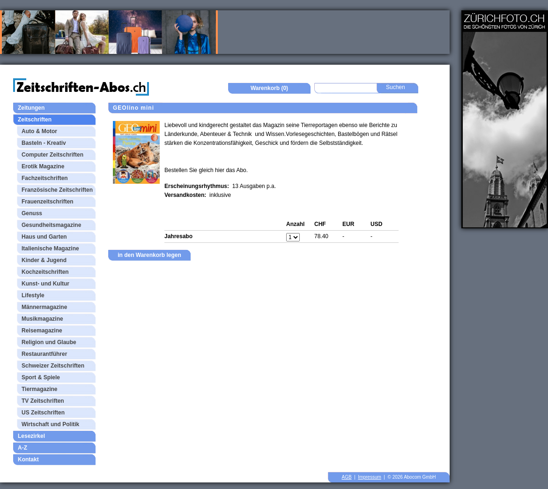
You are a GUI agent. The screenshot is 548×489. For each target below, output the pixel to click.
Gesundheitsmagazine (51, 225)
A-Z (22, 447)
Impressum (369, 477)
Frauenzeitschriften (48, 201)
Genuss (32, 213)
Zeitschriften (35, 119)
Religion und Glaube (49, 342)
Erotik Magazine (43, 166)
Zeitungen (31, 108)
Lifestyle (33, 295)
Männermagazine (44, 307)
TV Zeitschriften (43, 401)
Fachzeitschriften (45, 178)
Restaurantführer (44, 354)
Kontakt (28, 459)
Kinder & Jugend (44, 260)
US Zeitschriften (43, 412)
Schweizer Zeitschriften (53, 365)
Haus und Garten (44, 236)
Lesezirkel (31, 436)
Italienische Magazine (50, 248)
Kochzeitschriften (45, 272)
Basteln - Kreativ (44, 143)
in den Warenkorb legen (149, 255)
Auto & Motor (39, 131)
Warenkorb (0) (269, 88)
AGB (347, 477)
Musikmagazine (42, 319)
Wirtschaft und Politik (50, 424)
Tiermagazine (39, 389)
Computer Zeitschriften (52, 154)
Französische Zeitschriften (57, 190)
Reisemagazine (42, 330)
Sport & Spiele (41, 377)
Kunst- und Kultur (45, 283)
